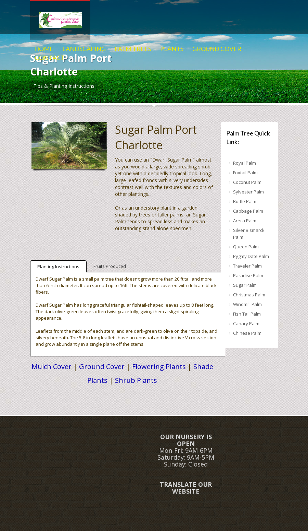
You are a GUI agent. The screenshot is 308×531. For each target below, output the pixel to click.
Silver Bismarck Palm (249, 233)
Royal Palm (244, 163)
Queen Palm (246, 247)
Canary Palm (246, 323)
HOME (43, 49)
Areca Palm (244, 220)
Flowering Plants (159, 366)
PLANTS (171, 49)
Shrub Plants (136, 380)
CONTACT (50, 58)
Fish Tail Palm (247, 314)
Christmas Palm (249, 295)
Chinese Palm (247, 333)
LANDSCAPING (84, 49)
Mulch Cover (51, 366)
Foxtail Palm (245, 172)
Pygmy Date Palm (251, 256)
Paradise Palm (248, 275)
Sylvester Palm (248, 192)
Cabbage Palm (248, 211)
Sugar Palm (245, 285)
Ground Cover (102, 366)
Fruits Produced (109, 266)
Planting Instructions (58, 266)
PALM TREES (133, 49)
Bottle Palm (244, 201)
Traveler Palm (247, 266)
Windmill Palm (247, 304)
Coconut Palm (247, 182)
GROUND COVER (216, 49)
